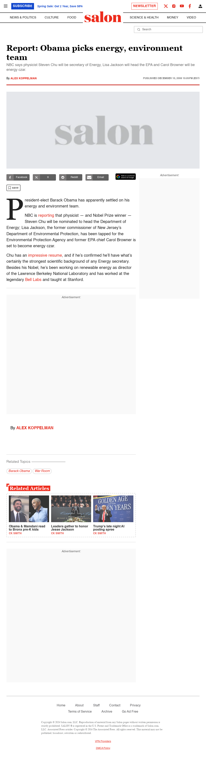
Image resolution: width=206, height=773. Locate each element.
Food (71, 17)
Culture (52, 17)
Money (172, 17)
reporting (46, 216)
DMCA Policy (103, 748)
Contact (114, 705)
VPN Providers (103, 741)
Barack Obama (19, 471)
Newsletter (144, 6)
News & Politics (23, 17)
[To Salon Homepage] (103, 17)
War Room (42, 471)
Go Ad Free (130, 711)
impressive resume (45, 256)
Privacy (135, 705)
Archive (106, 711)
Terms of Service (80, 711)
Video (191, 17)
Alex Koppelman (23, 78)
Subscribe (22, 6)
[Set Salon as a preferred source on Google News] (125, 176)
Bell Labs (33, 280)
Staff (96, 705)
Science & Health (144, 17)
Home (61, 705)
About (79, 705)
